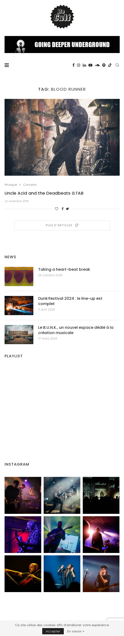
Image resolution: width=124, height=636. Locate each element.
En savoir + (75, 631)
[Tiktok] (110, 65)
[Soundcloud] (97, 65)
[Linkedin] (84, 65)
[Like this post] (56, 209)
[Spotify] (104, 65)
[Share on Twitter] (67, 209)
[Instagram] (78, 65)
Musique (11, 184)
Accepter (53, 631)
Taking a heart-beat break (64, 269)
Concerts (29, 184)
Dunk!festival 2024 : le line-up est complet (70, 301)
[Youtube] (90, 65)
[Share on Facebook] (63, 209)
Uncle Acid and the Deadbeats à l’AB (44, 193)
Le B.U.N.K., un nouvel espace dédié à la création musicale (75, 330)
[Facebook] (73, 65)
